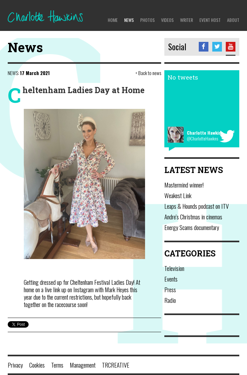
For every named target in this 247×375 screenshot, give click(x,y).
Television (174, 268)
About (233, 19)
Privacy (15, 364)
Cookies (37, 364)
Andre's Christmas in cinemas (193, 216)
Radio (170, 299)
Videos (167, 19)
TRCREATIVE (115, 364)
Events (171, 278)
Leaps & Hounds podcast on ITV (196, 205)
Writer (186, 19)
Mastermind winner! (184, 184)
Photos (147, 19)
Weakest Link (177, 195)
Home (113, 19)
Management (83, 364)
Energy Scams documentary (191, 227)
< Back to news (148, 72)
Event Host (210, 19)
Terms (57, 364)
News (129, 19)
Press (170, 289)
